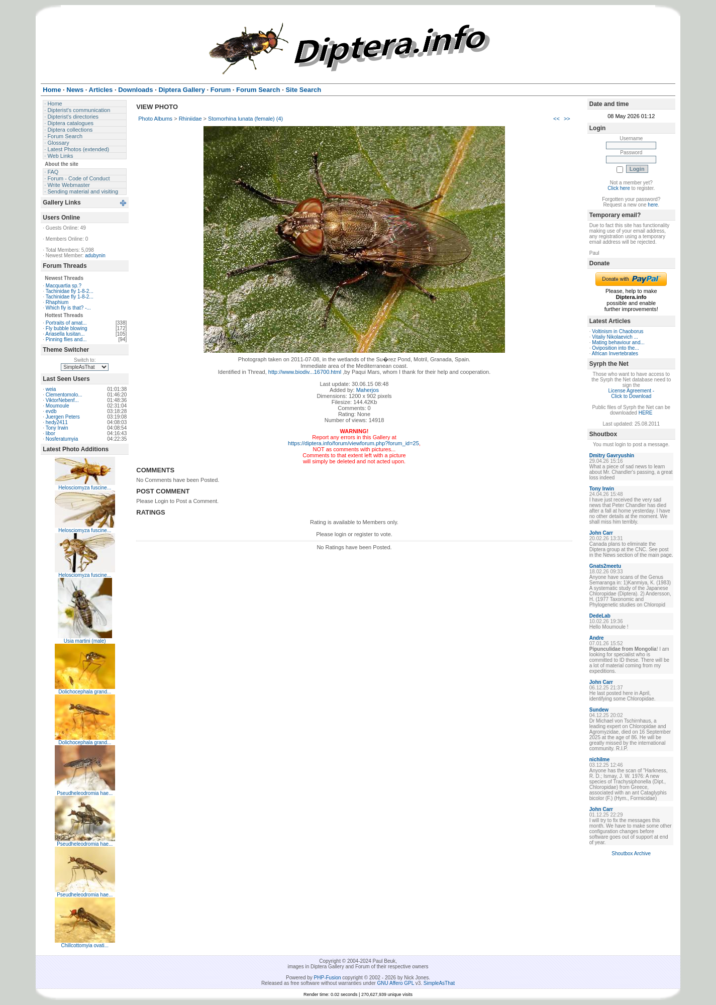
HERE (646, 413)
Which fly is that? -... (68, 308)
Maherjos (367, 390)
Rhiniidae (190, 119)
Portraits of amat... (66, 323)
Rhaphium (57, 302)
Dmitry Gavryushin (611, 455)
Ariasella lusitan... (64, 334)
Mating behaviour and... (618, 342)
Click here (618, 188)
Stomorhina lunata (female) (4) (245, 119)
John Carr (601, 533)
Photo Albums (155, 119)
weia (51, 389)
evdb (51, 411)
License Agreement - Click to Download (631, 393)
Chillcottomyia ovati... (85, 945)
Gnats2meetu (605, 566)
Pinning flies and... (66, 339)
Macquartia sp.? (63, 285)
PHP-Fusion (327, 977)
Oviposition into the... (615, 348)
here (653, 205)
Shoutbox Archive (631, 853)
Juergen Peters (63, 417)
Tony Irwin (57, 428)
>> (567, 119)
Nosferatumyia (62, 439)
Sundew (598, 710)
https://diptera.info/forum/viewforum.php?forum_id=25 (353, 443)
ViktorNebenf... (62, 400)
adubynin (95, 255)
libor (50, 433)
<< (556, 119)
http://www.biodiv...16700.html (304, 372)
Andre (596, 638)
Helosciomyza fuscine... (84, 487)
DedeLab (599, 616)
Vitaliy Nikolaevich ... (615, 337)
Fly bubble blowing (66, 328)
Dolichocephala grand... (84, 691)
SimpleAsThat (439, 983)
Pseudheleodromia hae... (85, 793)
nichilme (599, 759)
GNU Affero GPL (395, 983)
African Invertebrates (615, 353)
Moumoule (57, 406)
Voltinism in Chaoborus (617, 331)
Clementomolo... (64, 394)
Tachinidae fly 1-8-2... (69, 291)
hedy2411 (57, 422)
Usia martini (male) (85, 641)
